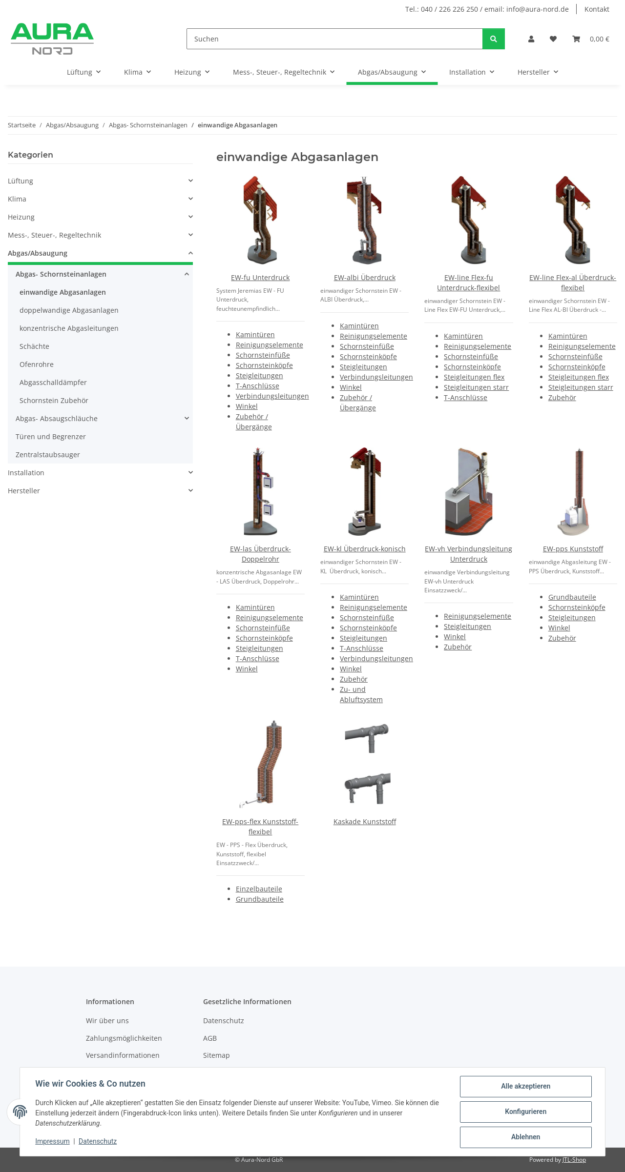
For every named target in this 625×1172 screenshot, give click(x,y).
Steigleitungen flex (474, 377)
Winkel (247, 406)
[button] (531, 39)
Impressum (53, 1142)
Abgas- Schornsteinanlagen (61, 274)
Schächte (34, 346)
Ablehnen (525, 1137)
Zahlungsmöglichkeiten (124, 1038)
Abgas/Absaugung (37, 253)
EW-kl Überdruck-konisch (365, 548)
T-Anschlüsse (257, 385)
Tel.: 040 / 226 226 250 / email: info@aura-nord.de (487, 9)
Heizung (21, 217)
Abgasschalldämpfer (53, 382)
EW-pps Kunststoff (573, 548)
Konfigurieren (525, 1112)
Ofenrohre (37, 364)
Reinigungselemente (269, 344)
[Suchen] (335, 38)
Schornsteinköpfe (264, 365)
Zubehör (562, 397)
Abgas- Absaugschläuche (57, 418)
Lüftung (20, 180)
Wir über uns (107, 1020)
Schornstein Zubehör (54, 400)
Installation (26, 472)
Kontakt (596, 9)
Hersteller (24, 490)
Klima (17, 198)
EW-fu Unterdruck (260, 277)
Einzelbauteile (259, 888)
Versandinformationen (123, 1055)
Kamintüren (255, 334)
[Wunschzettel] (553, 39)
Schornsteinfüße (263, 355)
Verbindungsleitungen (272, 396)
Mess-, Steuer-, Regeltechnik (54, 235)
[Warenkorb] (590, 39)
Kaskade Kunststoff (364, 821)
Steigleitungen (259, 375)
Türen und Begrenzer (51, 436)
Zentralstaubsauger (48, 454)
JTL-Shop (574, 1159)
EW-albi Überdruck (365, 277)
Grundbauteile (572, 597)
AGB (210, 1038)
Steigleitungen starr (476, 387)
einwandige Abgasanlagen (63, 292)
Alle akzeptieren (525, 1087)
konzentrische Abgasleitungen (69, 328)
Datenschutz (98, 1142)
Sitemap (216, 1055)
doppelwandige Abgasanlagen (69, 310)
